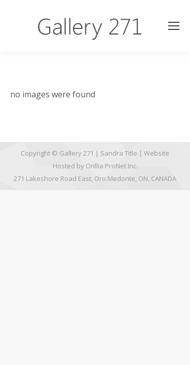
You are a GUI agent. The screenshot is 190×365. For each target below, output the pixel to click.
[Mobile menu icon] (174, 26)
